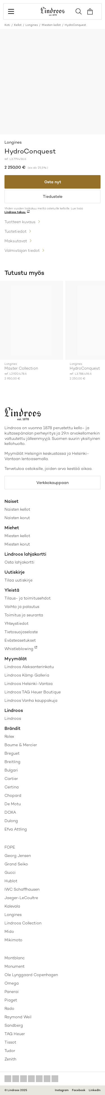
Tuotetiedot (15, 231)
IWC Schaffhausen (21, 889)
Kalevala (12, 906)
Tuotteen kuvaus (20, 221)
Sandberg (13, 1025)
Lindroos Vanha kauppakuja (30, 700)
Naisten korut (17, 517)
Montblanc (14, 957)
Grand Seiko (16, 864)
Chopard (12, 795)
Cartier (11, 778)
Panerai (11, 991)
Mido (9, 931)
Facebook (78, 1090)
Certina (11, 786)
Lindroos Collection (22, 923)
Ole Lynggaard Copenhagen (31, 974)
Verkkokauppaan (52, 482)
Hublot (10, 880)
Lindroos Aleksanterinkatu (29, 666)
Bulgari (11, 770)
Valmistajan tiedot (22, 250)
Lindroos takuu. (15, 212)
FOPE (9, 847)
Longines (31, 25)
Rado (9, 1008)
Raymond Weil (17, 1016)
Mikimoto (13, 939)
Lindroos (12, 718)
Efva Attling (15, 829)
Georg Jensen (17, 855)
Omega (11, 983)
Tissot (10, 1042)
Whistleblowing (18, 648)
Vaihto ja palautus (21, 606)
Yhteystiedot (16, 623)
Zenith (10, 1059)
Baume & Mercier (20, 744)
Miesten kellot (51, 25)
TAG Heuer (14, 1033)
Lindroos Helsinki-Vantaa (28, 683)
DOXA (10, 812)
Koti (7, 25)
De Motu (12, 803)
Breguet (12, 753)
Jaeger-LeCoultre (21, 897)
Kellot (18, 25)
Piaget (10, 1000)
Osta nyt (52, 181)
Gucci (10, 872)
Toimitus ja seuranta (23, 614)
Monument (14, 966)
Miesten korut (17, 544)
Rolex (9, 736)
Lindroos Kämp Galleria (26, 675)
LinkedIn (95, 1090)
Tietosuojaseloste (21, 631)
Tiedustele (52, 196)
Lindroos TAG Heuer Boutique (32, 691)
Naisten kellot (17, 509)
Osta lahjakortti (19, 562)
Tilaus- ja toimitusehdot (27, 598)
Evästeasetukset (20, 640)
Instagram (62, 1090)
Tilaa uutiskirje (18, 580)
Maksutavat (15, 240)
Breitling (12, 761)
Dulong (11, 820)
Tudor (9, 1050)
